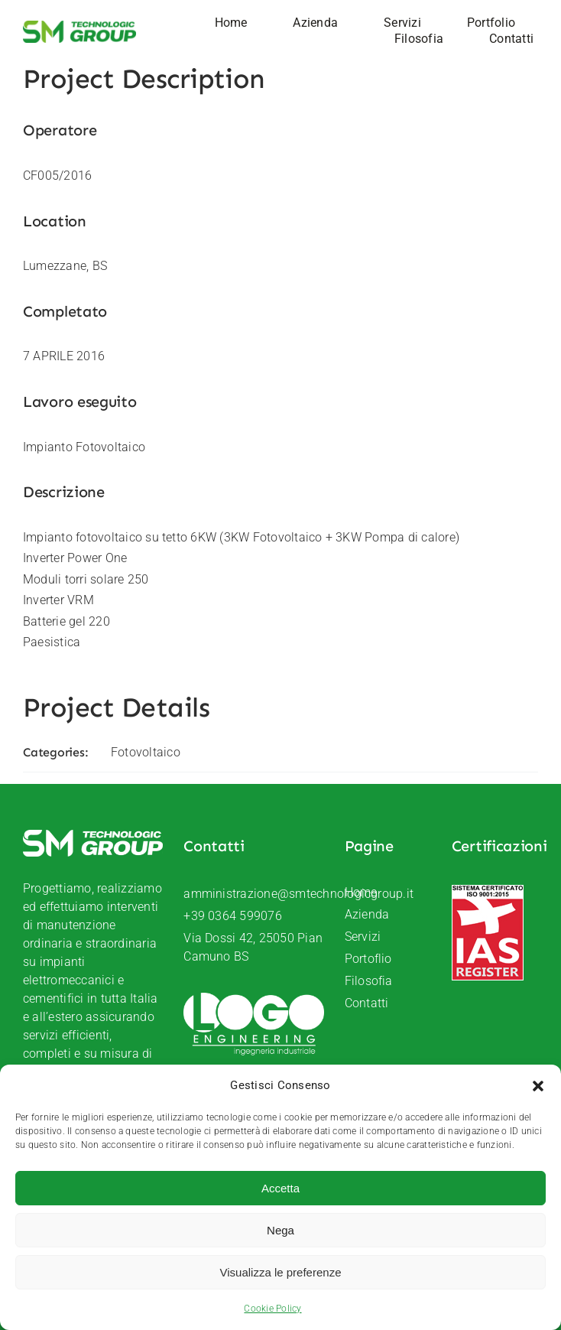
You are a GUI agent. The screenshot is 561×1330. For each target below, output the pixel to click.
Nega (280, 1230)
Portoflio (368, 958)
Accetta (280, 1188)
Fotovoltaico (145, 752)
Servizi (363, 936)
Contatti (367, 1003)
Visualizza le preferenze (281, 1272)
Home (361, 892)
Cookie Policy (272, 1308)
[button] (538, 1086)
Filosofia (369, 981)
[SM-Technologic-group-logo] (79, 26)
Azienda (367, 914)
